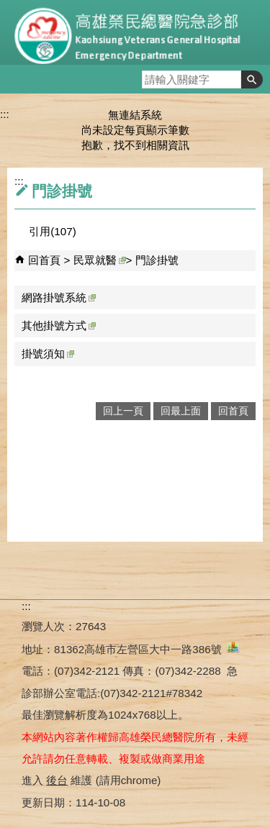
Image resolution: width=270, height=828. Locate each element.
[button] (252, 79)
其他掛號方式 (59, 325)
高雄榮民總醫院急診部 (135, 32)
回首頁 (44, 260)
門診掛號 (157, 260)
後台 (57, 780)
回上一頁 (123, 411)
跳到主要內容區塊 (7, 7)
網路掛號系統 (59, 297)
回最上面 (181, 411)
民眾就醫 (99, 260)
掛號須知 (48, 353)
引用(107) (52, 231)
